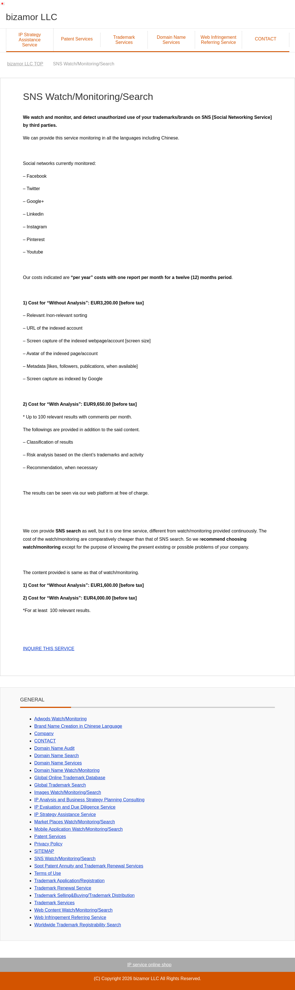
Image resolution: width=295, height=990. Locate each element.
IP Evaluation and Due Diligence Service (75, 807)
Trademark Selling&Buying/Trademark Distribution (84, 895)
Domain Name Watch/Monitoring (67, 770)
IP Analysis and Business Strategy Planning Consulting (89, 799)
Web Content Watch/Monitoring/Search (73, 910)
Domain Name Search (56, 755)
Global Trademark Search (60, 785)
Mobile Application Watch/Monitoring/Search (78, 829)
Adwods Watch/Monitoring (60, 718)
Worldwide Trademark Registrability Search (77, 924)
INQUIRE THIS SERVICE (48, 648)
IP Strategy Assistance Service (29, 39)
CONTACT (265, 38)
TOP (25, 63)
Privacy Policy (48, 843)
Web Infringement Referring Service (218, 40)
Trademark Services (124, 40)
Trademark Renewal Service (62, 888)
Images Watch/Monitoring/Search (67, 792)
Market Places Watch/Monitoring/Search (74, 821)
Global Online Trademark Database (69, 777)
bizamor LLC (35, 16)
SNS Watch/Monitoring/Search (64, 858)
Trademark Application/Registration (69, 880)
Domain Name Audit (54, 748)
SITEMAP (44, 851)
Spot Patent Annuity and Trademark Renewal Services (88, 866)
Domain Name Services (171, 40)
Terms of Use (47, 873)
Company (44, 733)
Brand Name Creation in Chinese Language (78, 726)
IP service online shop (149, 964)
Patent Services (77, 38)
